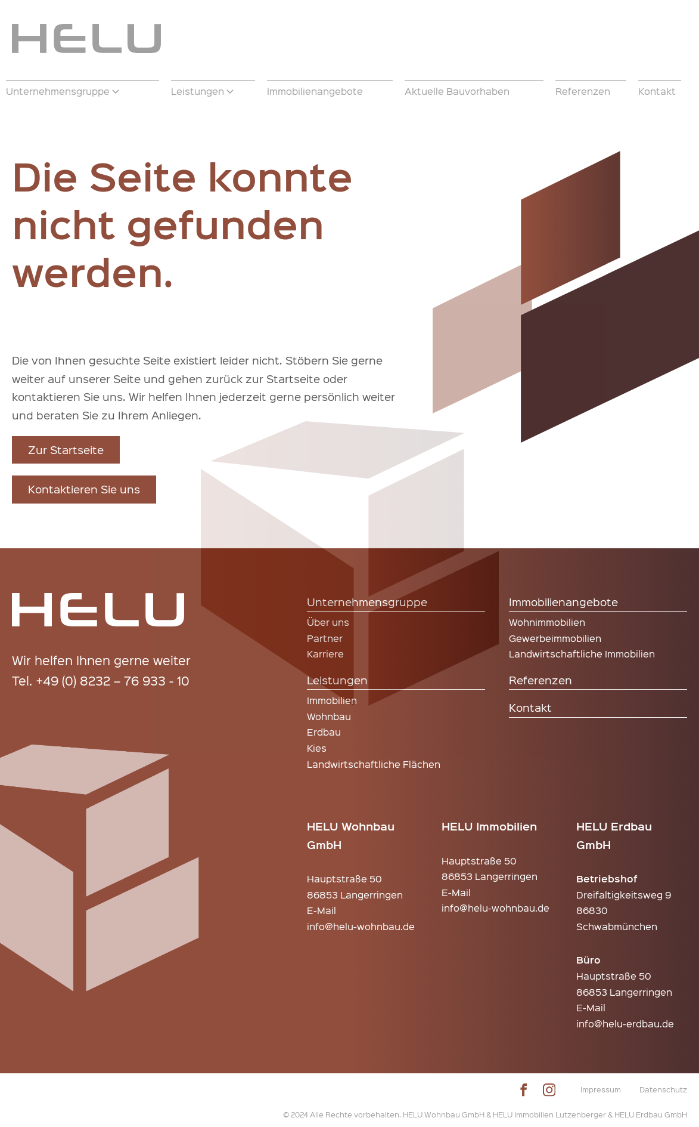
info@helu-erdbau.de (625, 1023)
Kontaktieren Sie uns (84, 488)
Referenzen (540, 679)
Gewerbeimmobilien (555, 638)
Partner (325, 638)
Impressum (600, 1089)
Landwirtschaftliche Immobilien (582, 653)
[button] (82, 91)
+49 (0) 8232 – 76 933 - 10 (112, 680)
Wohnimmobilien (547, 622)
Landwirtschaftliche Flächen (373, 764)
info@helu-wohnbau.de (361, 926)
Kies (317, 748)
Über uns (328, 622)
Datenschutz (663, 1089)
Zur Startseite (66, 449)
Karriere (325, 653)
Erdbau (324, 731)
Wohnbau (329, 716)
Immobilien (332, 700)
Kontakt (530, 707)
